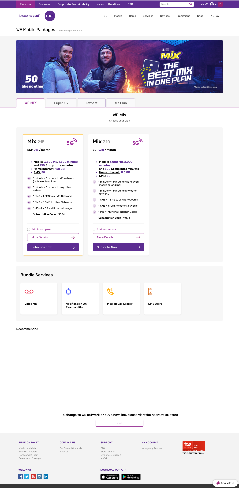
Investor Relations (108, 4)
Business (44, 4)
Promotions (183, 15)
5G (105, 15)
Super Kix (61, 102)
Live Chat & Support (111, 437)
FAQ (103, 430)
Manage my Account (152, 430)
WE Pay (214, 15)
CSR (130, 4)
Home (132, 15)
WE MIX (30, 102)
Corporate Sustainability (73, 4)
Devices (165, 15)
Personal (25, 4)
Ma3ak (104, 440)
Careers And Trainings (30, 440)
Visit (119, 405)
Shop (200, 15)
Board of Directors (28, 434)
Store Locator (108, 434)
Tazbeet (91, 102)
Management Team (28, 437)
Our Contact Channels (71, 430)
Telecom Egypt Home (70, 30)
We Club (121, 102)
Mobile (118, 15)
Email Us (64, 434)
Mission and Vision (28, 430)
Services (148, 15)
